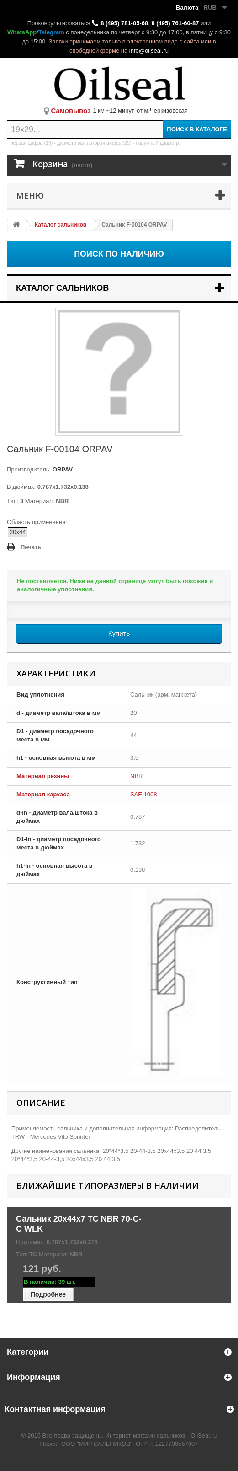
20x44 (18, 532)
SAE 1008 (143, 794)
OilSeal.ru (203, 1435)
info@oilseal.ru (149, 50)
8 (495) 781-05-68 (124, 23)
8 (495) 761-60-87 (175, 23)
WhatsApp (22, 32)
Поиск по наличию (119, 254)
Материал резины (42, 776)
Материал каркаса (43, 794)
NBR (136, 776)
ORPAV (62, 469)
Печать (31, 547)
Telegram (51, 32)
